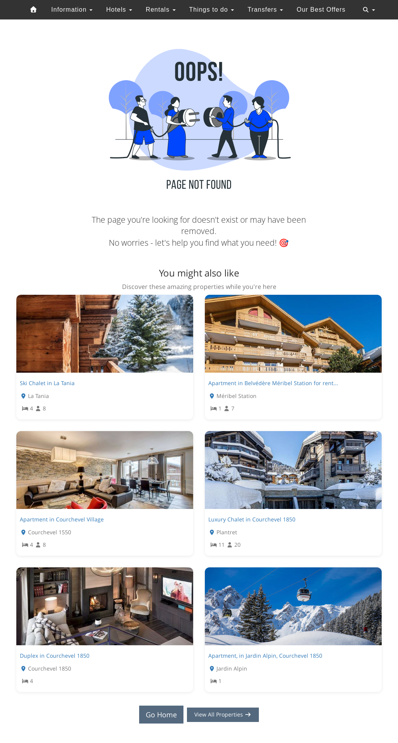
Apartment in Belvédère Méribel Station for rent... (273, 383)
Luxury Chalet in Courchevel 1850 (251, 519)
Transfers (265, 9)
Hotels (119, 9)
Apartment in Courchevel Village (62, 519)
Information (72, 9)
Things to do (211, 9)
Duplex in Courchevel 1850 (54, 655)
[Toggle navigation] (369, 9)
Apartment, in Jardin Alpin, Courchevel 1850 (265, 655)
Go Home (154, 714)
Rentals (161, 9)
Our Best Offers (321, 9)
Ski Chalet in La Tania (47, 383)
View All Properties (223, 714)
